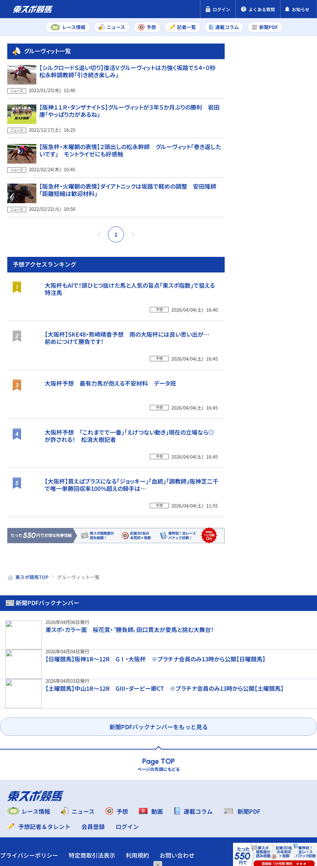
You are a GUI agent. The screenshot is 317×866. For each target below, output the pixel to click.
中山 (266, 253)
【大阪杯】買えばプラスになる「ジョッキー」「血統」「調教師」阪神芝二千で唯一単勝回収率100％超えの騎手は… (287, 631)
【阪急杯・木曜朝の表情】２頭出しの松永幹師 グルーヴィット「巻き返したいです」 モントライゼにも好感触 (130, 168)
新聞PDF (253, 85)
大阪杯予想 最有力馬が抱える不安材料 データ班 (285, 492)
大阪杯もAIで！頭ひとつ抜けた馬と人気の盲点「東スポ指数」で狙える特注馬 (287, 361)
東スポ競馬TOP (31, 690)
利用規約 (144, 817)
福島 (266, 269)
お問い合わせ (24, 830)
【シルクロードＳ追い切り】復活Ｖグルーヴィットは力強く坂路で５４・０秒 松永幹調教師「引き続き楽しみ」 (130, 99)
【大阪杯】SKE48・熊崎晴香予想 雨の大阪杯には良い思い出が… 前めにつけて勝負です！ (288, 428)
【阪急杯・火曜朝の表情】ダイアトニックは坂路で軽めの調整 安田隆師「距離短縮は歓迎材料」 (127, 203)
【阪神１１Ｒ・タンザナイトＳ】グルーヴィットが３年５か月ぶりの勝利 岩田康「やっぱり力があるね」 (129, 134)
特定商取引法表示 (99, 817)
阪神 (295, 253)
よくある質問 (70, 830)
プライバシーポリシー (36, 817)
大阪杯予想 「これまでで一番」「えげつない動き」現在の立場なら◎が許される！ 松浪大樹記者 (287, 556)
